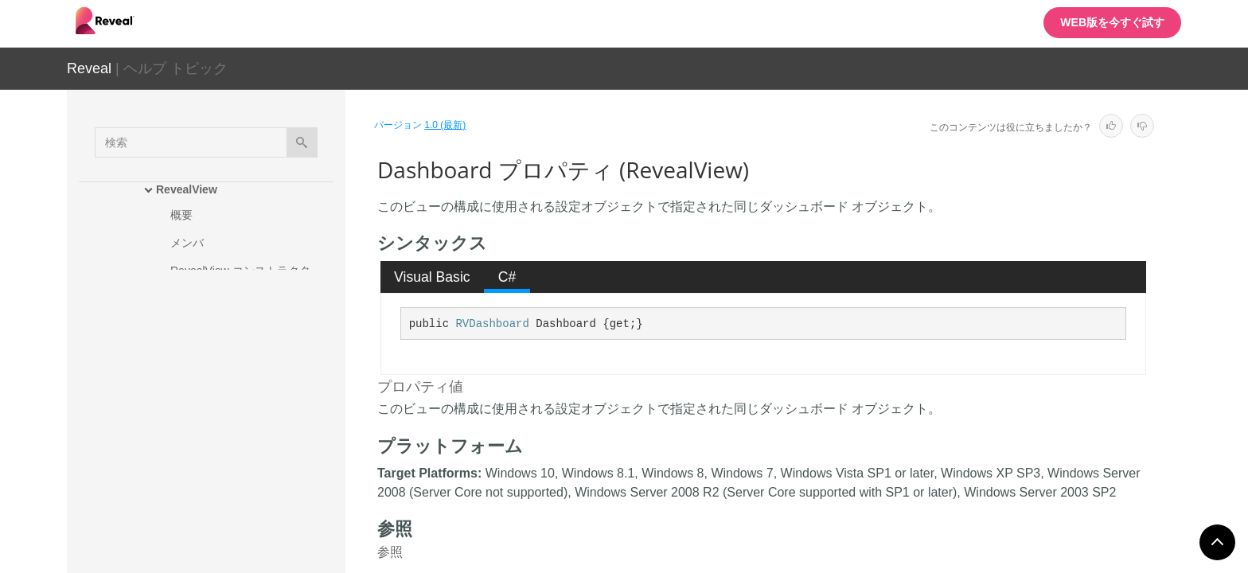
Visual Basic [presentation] (432, 277)
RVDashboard (491, 324)
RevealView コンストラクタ (240, 270)
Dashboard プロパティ (243, 395)
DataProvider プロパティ (247, 423)
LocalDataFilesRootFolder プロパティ (262, 530)
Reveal (89, 68)
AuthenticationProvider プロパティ (259, 359)
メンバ (187, 242)
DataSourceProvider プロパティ (259, 459)
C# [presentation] (507, 277)
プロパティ (198, 326)
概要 (181, 215)
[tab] (432, 277)
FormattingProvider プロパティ (261, 495)
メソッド (192, 298)
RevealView (186, 189)
